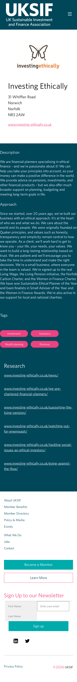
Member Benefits (15, 507)
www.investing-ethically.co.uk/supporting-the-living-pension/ (38, 410)
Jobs (7, 541)
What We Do (12, 535)
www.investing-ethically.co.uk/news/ (31, 375)
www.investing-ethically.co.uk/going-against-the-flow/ (37, 466)
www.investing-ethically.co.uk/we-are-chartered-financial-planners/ (32, 391)
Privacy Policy (13, 666)
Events (8, 526)
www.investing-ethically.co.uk (29, 124)
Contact (9, 548)
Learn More (38, 578)
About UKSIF (12, 500)
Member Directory (16, 513)
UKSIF (69, 667)
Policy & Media (14, 520)
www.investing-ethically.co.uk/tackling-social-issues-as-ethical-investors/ (38, 447)
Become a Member (38, 564)
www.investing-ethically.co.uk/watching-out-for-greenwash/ (37, 428)
